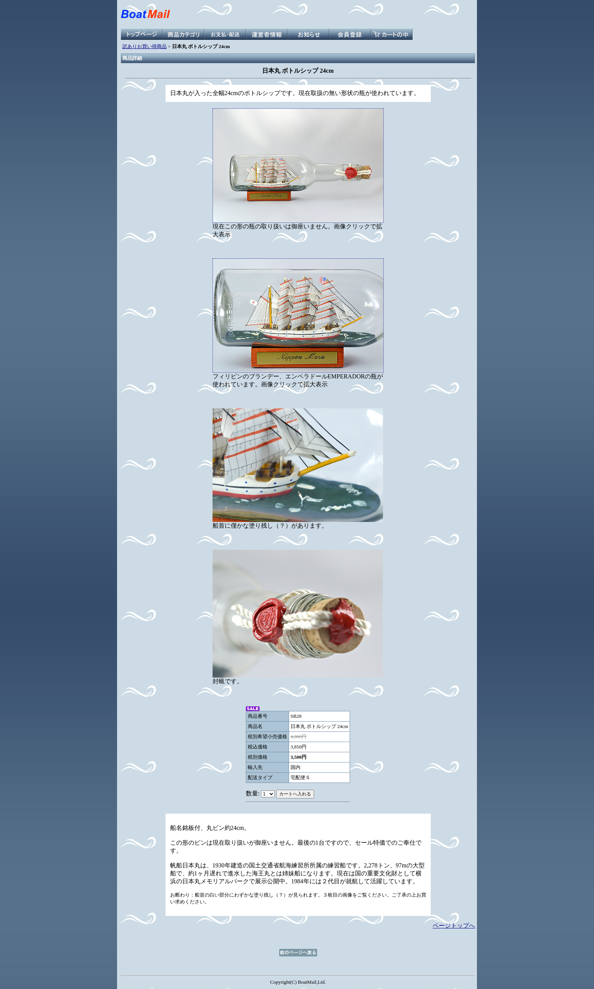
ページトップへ (454, 925)
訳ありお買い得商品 (144, 46)
